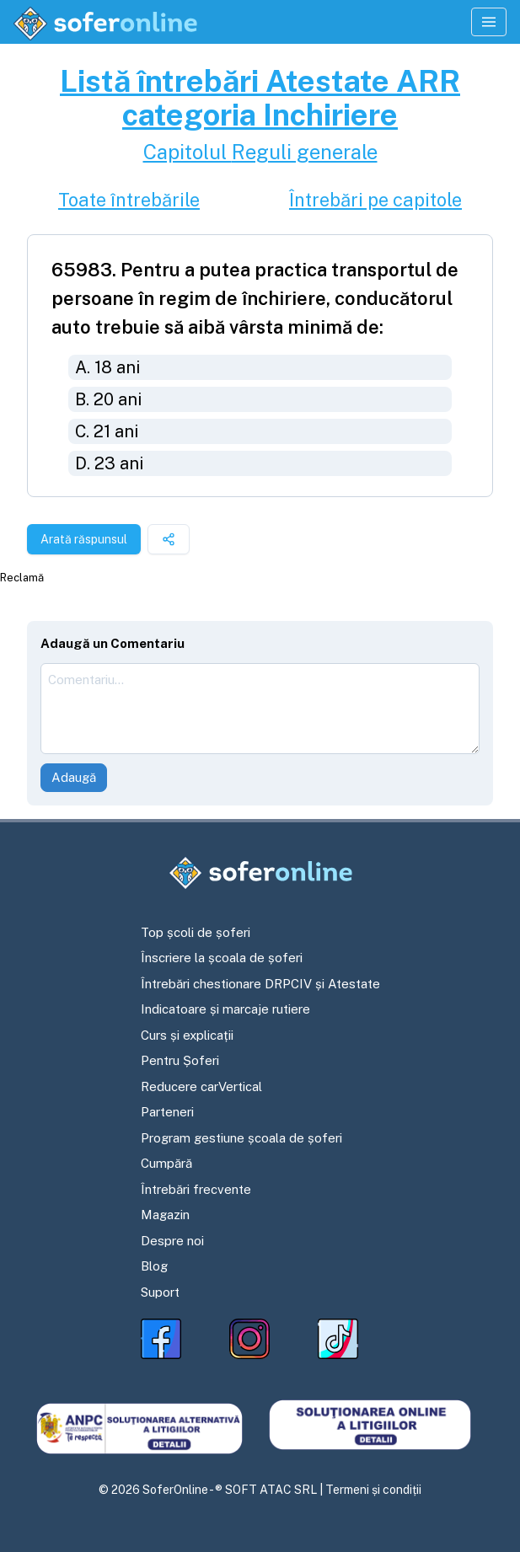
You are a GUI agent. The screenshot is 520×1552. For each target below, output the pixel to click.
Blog (154, 1266)
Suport (160, 1292)
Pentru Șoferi (180, 1060)
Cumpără (166, 1163)
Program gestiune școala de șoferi (241, 1138)
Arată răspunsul (83, 539)
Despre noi (172, 1241)
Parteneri (167, 1112)
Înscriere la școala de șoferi (222, 957)
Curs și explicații (187, 1035)
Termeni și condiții (373, 1489)
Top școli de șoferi (195, 932)
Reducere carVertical (201, 1086)
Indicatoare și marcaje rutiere (225, 1009)
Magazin (165, 1214)
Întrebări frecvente (196, 1189)
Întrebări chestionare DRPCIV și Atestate (260, 984)
